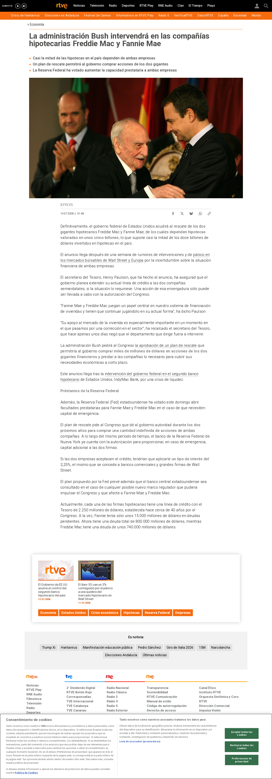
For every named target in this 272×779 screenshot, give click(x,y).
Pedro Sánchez (149, 647)
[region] (136, 746)
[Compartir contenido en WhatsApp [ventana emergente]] (200, 212)
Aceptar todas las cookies (241, 733)
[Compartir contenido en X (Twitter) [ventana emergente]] (182, 212)
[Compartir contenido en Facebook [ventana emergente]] (173, 212)
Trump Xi (48, 647)
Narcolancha (220, 647)
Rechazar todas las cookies (241, 747)
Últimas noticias (155, 655)
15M (202, 647)
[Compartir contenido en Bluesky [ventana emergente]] (191, 212)
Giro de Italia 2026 (180, 647)
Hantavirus (69, 647)
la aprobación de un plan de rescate (166, 345)
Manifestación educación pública (107, 647)
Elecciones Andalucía (121, 655)
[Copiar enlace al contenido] (209, 212)
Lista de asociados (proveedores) (139, 741)
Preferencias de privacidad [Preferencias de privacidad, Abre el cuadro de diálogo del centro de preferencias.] (242, 760)
